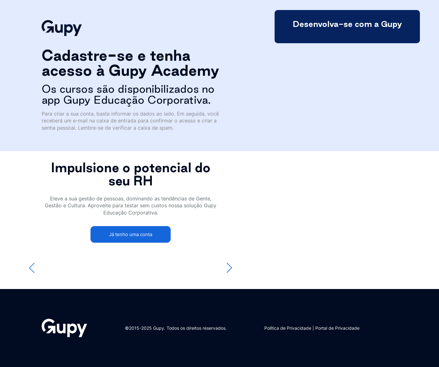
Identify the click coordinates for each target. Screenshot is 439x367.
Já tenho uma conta (130, 234)
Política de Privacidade (287, 328)
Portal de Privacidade (337, 328)
